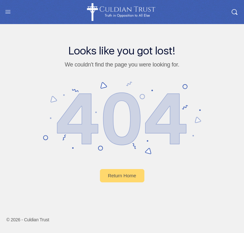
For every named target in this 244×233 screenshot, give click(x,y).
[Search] (234, 12)
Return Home (122, 175)
